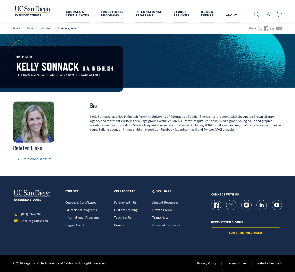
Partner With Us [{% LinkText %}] (125, 203)
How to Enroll (162, 210)
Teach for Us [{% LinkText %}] (123, 218)
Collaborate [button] (124, 191)
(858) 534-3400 (27, 214)
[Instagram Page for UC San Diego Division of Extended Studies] (246, 205)
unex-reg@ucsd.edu (30, 221)
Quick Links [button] (161, 191)
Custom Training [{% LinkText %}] (126, 210)
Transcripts (160, 218)
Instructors (46, 28)
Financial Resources (166, 225)
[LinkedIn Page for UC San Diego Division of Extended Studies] (261, 205)
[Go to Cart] (279, 14)
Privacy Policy (206, 263)
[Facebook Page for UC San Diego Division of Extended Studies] (216, 205)
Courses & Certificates (80, 203)
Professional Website (36, 159)
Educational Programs (81, 210)
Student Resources (165, 203)
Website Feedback (269, 263)
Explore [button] (72, 191)
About (30, 28)
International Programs (82, 218)
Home (16, 28)
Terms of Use (236, 263)
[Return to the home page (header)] (32, 11)
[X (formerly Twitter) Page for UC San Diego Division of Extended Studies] (231, 205)
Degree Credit (75, 225)
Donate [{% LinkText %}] (119, 225)
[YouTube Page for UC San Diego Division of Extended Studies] (277, 205)
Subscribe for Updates (246, 233)
